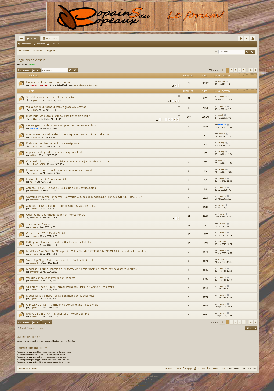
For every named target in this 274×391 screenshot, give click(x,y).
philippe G (222, 241)
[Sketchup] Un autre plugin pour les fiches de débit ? (58, 115)
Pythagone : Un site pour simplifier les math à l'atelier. (59, 242)
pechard (33, 227)
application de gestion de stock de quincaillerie (54, 152)
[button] (222, 70)
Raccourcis (22, 39)
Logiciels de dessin (31, 60)
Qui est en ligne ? (28, 337)
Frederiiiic (34, 245)
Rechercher (26, 44)
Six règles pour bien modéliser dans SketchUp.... (55, 97)
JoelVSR (33, 137)
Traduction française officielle (133, 382)
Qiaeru (149, 382)
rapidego (37, 146)
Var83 (32, 182)
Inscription (54, 44)
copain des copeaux (39, 85)
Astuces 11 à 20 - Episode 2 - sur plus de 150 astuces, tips (61, 188)
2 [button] (231, 70)
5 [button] (243, 70)
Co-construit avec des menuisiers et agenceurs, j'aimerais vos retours (68, 161)
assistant (34, 128)
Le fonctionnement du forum (86, 85)
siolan (220, 160)
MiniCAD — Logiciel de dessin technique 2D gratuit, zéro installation (67, 134)
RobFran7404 (39, 164)
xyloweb (221, 205)
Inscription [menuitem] (253, 39)
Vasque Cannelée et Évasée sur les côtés (50, 278)
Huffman (221, 81)
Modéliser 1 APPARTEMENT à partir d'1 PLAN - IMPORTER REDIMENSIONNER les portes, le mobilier (86, 251)
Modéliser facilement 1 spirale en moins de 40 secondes (60, 295)
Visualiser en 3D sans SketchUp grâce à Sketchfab (56, 107)
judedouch (37, 100)
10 (178, 119)
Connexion (40, 44)
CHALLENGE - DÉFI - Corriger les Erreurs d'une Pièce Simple (62, 304)
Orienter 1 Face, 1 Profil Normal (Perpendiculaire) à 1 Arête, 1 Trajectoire (70, 286)
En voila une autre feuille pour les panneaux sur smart (59, 170)
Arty (131, 379)
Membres (50, 38)
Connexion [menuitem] (247, 39)
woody (221, 115)
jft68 (35, 110)
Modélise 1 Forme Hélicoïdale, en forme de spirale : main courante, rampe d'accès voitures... (82, 269)
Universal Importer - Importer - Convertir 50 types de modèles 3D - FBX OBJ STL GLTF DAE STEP (84, 196)
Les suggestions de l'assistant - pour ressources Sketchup (61, 125)
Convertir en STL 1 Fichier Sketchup (47, 233)
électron (221, 214)
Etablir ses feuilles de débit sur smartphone (52, 143)
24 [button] (251, 70)
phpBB (129, 376)
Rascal (32, 64)
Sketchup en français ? (39, 224)
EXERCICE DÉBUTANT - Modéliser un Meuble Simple (57, 313)
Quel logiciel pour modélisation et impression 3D (56, 214)
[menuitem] (203, 38)
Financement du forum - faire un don (48, 82)
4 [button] (239, 70)
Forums (34, 38)
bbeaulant (37, 119)
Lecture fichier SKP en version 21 (46, 179)
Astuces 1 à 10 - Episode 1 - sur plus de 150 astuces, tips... (61, 205)
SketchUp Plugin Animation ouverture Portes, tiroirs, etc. (60, 260)
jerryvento (222, 106)
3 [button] (235, 70)
